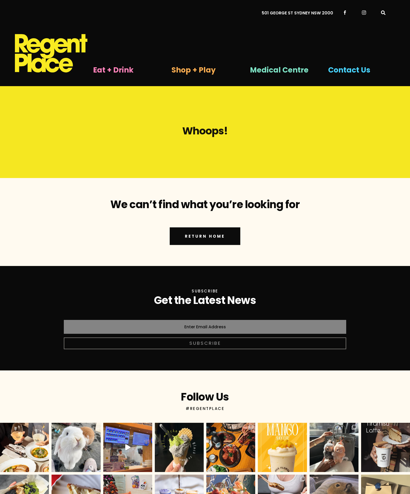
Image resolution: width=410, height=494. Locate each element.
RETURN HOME (205, 243)
